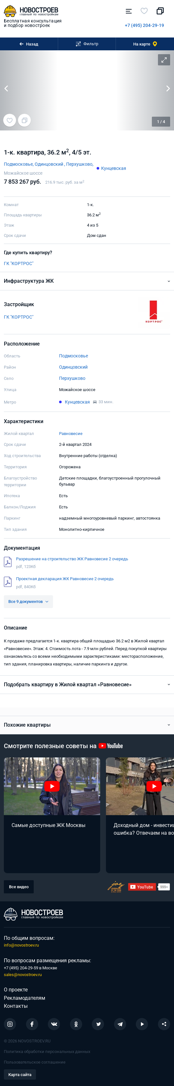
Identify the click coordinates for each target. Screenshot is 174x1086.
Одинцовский (73, 367)
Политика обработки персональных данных (47, 1051)
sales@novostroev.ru (23, 974)
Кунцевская (113, 168)
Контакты (16, 1006)
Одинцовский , (50, 164)
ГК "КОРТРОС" (18, 263)
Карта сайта (19, 1074)
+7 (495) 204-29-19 (144, 25)
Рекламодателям (24, 998)
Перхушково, (79, 164)
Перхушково (72, 378)
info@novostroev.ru (21, 945)
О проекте (16, 990)
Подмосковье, (19, 164)
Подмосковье (73, 355)
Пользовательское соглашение (34, 1062)
